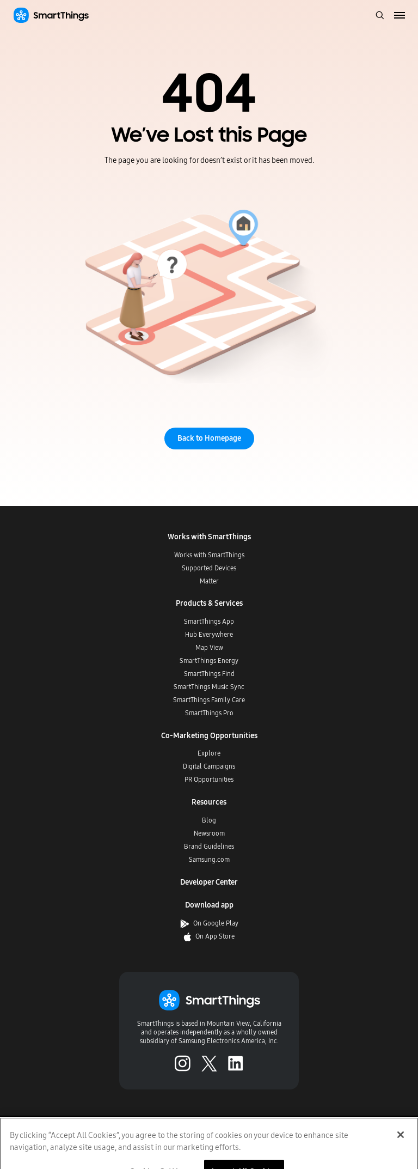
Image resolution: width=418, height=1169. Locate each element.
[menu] (400, 15)
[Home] (51, 15)
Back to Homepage (209, 438)
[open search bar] (380, 16)
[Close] (401, 1144)
